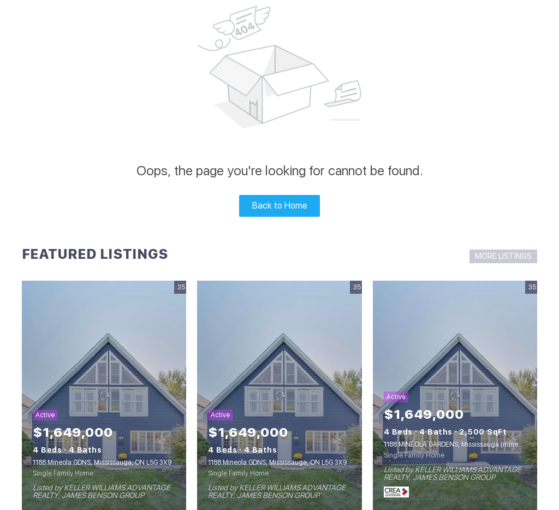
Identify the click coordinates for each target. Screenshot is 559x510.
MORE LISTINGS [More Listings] (503, 256)
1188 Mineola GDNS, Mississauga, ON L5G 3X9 (102, 462)
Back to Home (279, 205)
